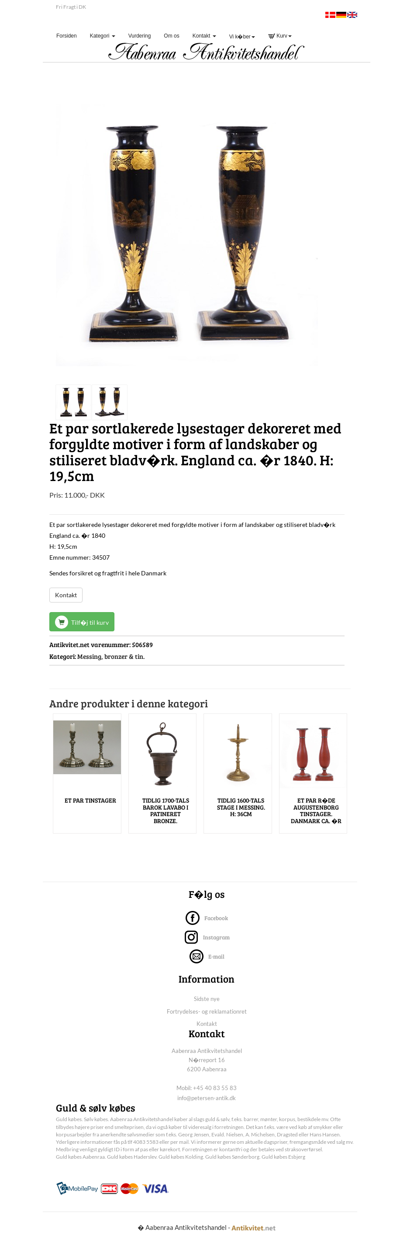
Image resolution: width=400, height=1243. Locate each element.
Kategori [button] (102, 36)
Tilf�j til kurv (82, 622)
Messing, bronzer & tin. (111, 656)
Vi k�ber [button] (242, 37)
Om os (171, 36)
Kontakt (66, 595)
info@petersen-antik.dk (206, 1097)
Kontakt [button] (204, 36)
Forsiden (69, 35)
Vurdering (139, 36)
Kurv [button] (280, 36)
